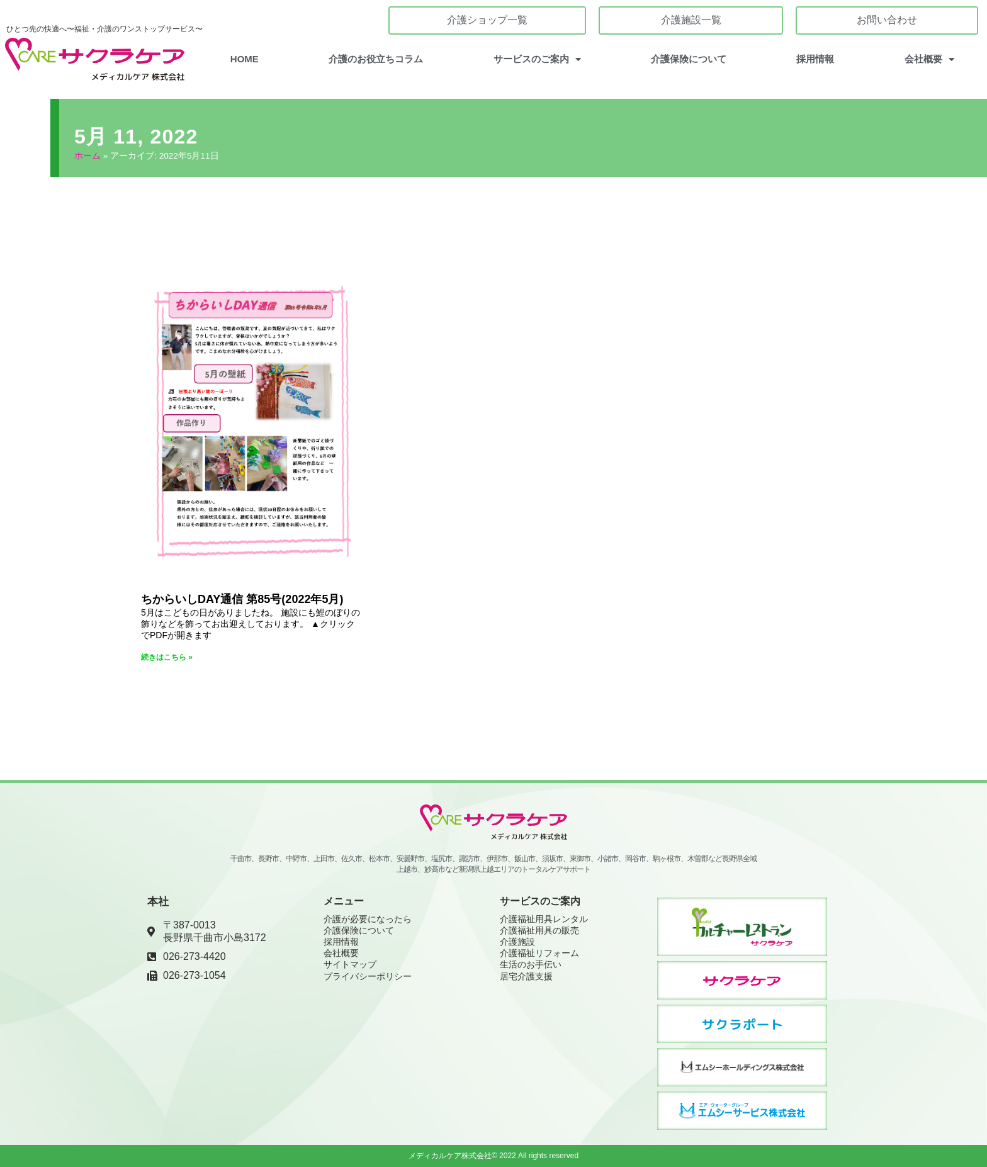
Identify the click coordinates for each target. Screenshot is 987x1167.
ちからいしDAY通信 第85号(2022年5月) (242, 598)
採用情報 (815, 59)
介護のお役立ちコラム (376, 59)
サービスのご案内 (537, 59)
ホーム (87, 156)
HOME (244, 59)
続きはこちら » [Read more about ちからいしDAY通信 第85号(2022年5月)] (167, 656)
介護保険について (688, 59)
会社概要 (929, 59)
